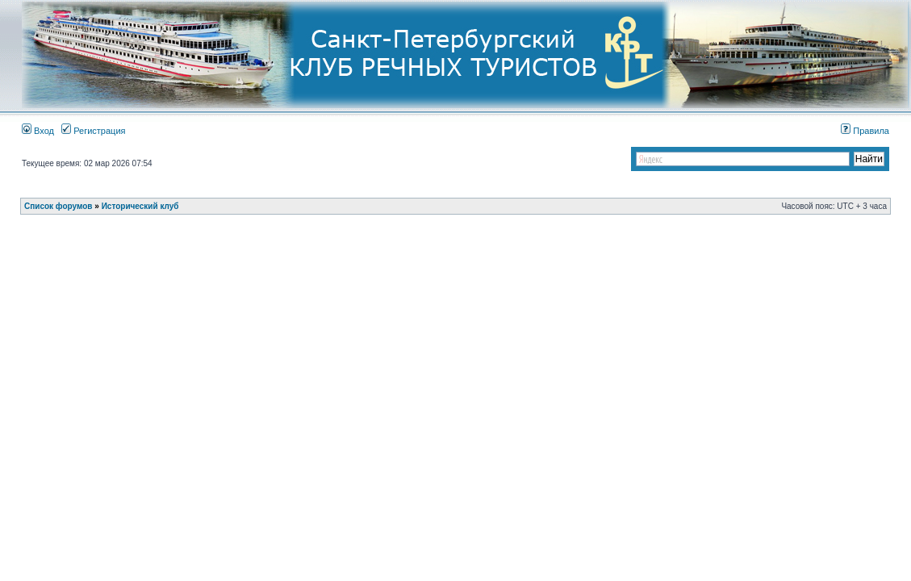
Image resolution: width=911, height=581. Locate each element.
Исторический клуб (140, 206)
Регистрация (93, 131)
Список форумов (58, 206)
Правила (865, 131)
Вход (38, 131)
